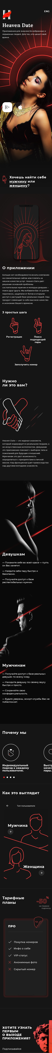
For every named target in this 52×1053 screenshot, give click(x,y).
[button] (4, 777)
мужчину (18, 181)
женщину (18, 185)
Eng (47, 11)
